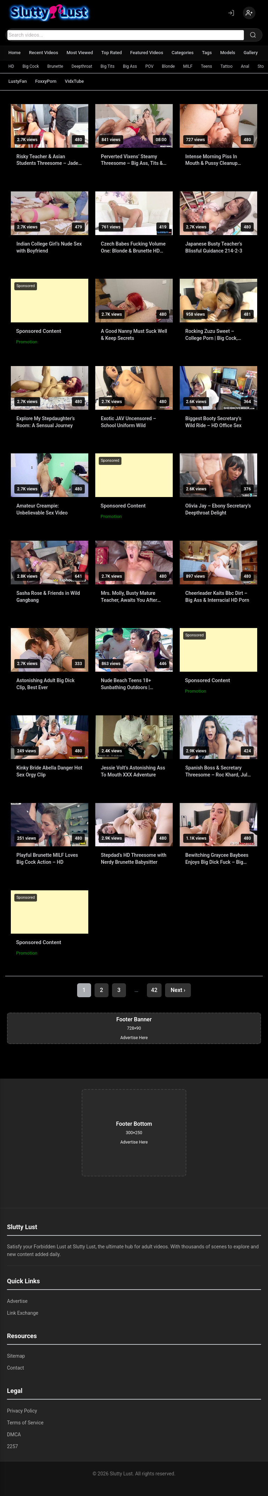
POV (149, 66)
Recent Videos (43, 52)
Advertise (17, 1301)
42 (154, 990)
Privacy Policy (22, 1411)
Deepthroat (82, 66)
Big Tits (107, 66)
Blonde (168, 66)
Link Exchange (22, 1313)
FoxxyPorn (46, 81)
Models (227, 52)
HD (11, 66)
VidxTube (74, 81)
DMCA (14, 1434)
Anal (245, 66)
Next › (178, 990)
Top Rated (111, 52)
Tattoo (226, 66)
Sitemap (16, 1356)
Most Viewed (80, 52)
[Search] (253, 35)
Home (14, 52)
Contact (15, 1368)
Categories (183, 52)
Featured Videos (146, 52)
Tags (207, 52)
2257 (12, 1446)
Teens (206, 66)
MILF (188, 66)
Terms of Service (25, 1422)
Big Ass (130, 66)
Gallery (251, 52)
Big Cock (30, 66)
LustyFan (17, 81)
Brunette (55, 66)
